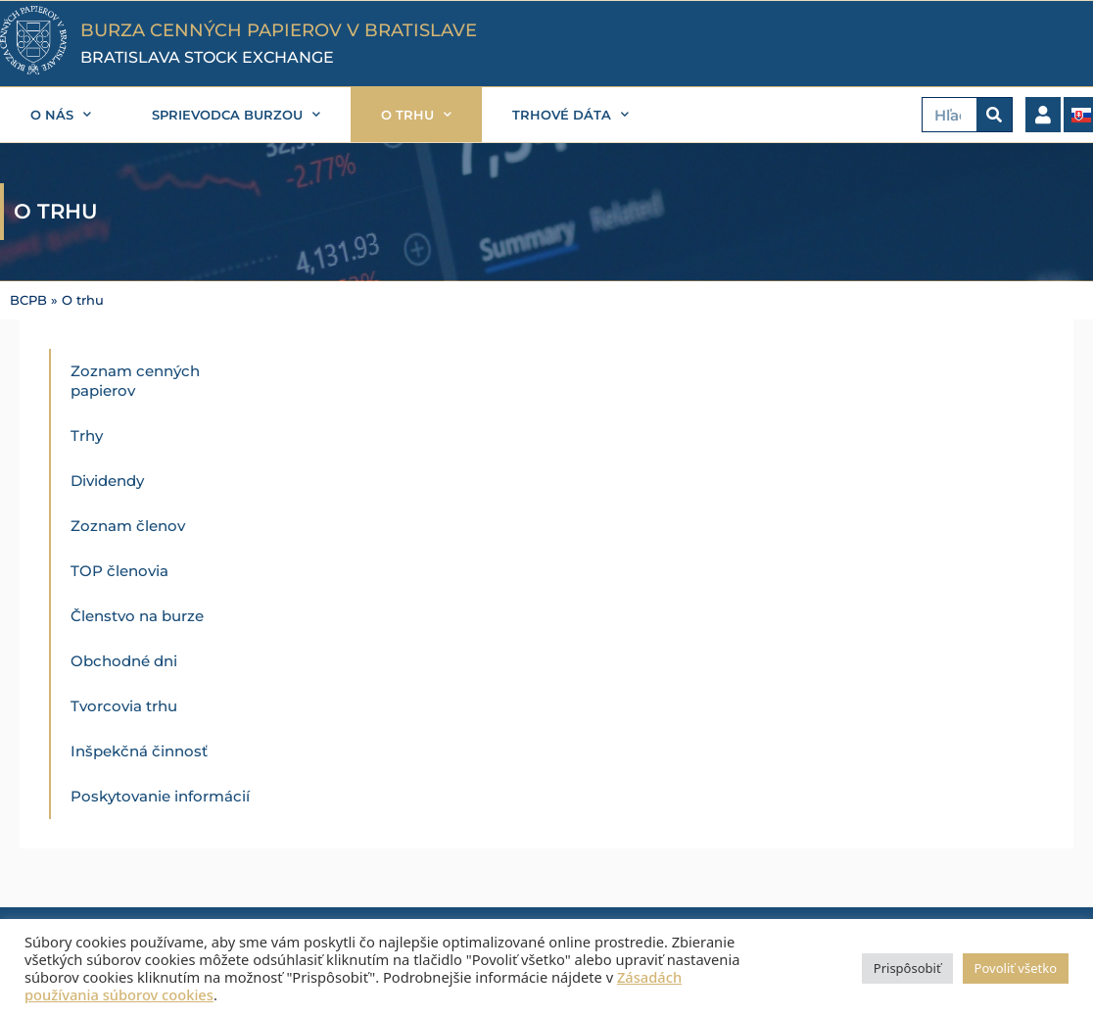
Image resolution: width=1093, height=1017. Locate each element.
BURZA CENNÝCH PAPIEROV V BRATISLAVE (278, 30)
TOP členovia (119, 570)
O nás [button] (60, 114)
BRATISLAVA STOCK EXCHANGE (207, 57)
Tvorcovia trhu (124, 706)
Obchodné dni (124, 661)
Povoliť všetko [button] (1015, 968)
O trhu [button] (416, 114)
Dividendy (107, 480)
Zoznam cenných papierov (135, 381)
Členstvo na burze (137, 615)
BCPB (28, 300)
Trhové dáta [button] (570, 114)
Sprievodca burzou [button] (236, 114)
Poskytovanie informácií (160, 796)
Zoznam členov (128, 525)
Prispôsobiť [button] (907, 968)
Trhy (87, 435)
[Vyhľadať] (994, 114)
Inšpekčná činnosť (139, 751)
